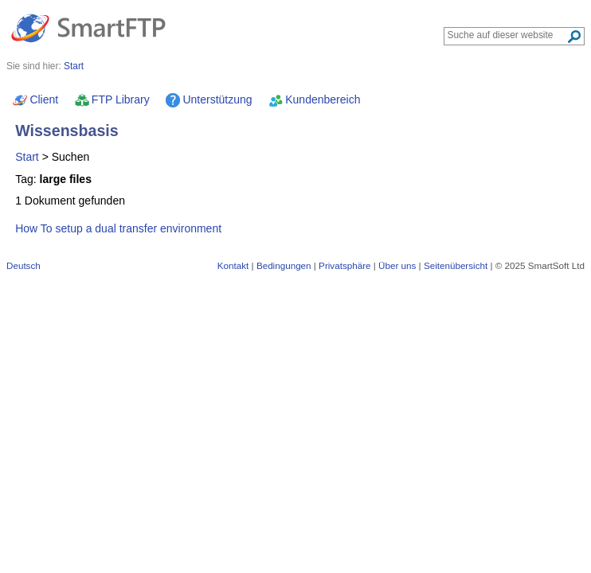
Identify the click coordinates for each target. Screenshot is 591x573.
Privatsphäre (344, 265)
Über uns (397, 265)
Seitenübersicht (455, 265)
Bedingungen (283, 265)
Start (27, 156)
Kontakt (233, 265)
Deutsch (23, 265)
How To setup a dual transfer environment (118, 228)
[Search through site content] (507, 35)
